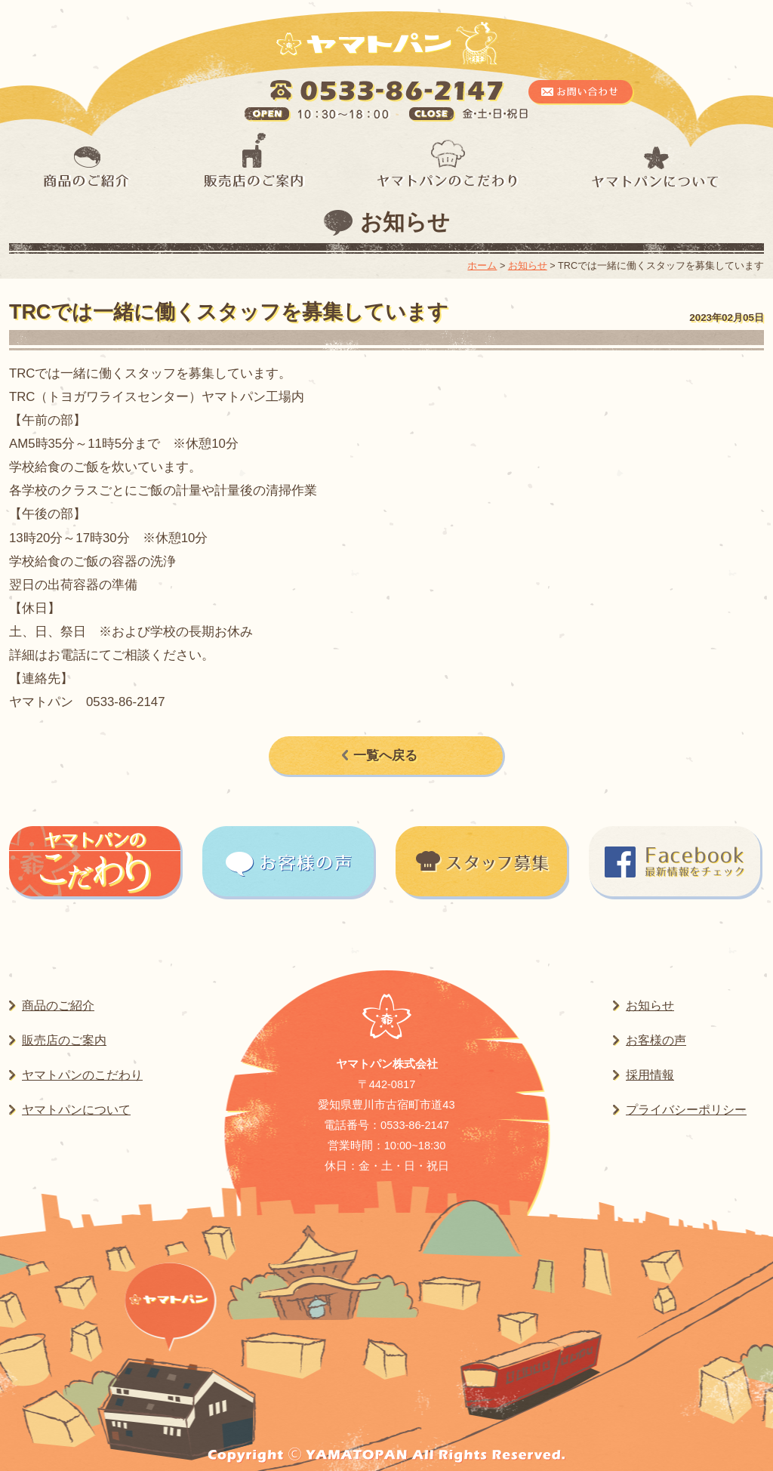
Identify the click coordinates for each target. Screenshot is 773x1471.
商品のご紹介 (58, 1005)
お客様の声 (656, 1040)
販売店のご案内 (64, 1040)
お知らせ (405, 222)
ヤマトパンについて (76, 1109)
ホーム (482, 266)
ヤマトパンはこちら (170, 1300)
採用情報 (650, 1075)
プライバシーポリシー (686, 1109)
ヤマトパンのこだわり (82, 1075)
